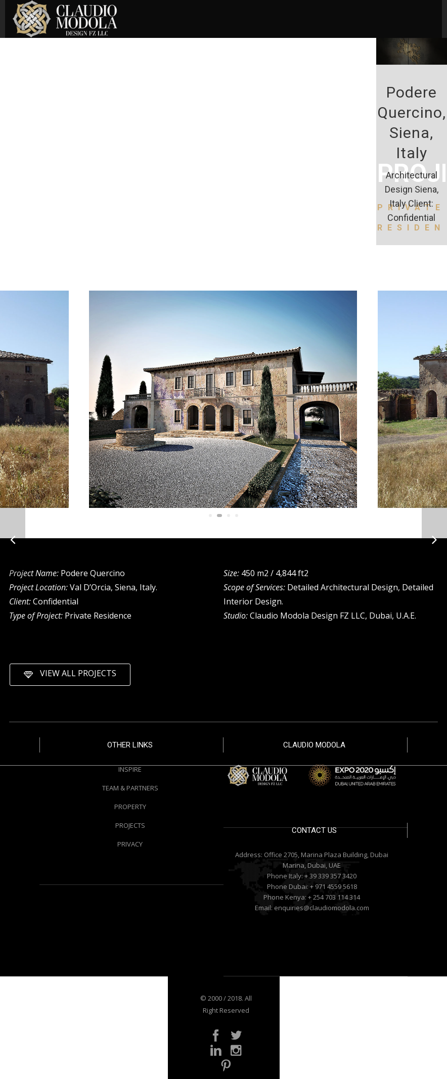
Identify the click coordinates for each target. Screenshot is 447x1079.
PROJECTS (130, 825)
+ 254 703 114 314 (334, 897)
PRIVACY (130, 844)
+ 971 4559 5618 (333, 886)
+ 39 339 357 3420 (330, 875)
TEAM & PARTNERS (130, 787)
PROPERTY (130, 806)
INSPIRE (130, 769)
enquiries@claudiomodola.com (321, 907)
